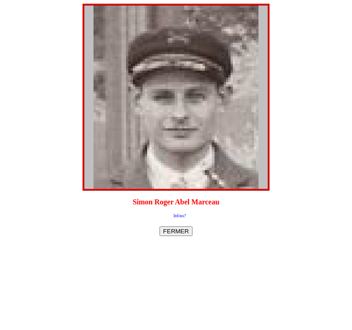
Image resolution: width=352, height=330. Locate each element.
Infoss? (180, 216)
